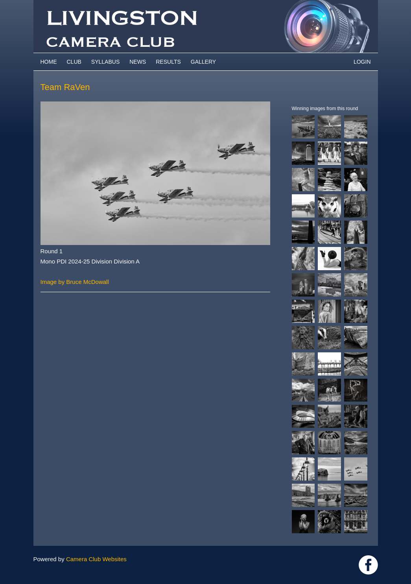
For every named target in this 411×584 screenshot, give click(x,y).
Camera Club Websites (96, 559)
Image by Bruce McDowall (75, 281)
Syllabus (105, 62)
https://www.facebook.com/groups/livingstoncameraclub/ (368, 565)
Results (168, 62)
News (137, 62)
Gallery (203, 62)
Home (49, 62)
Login (362, 62)
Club (74, 62)
